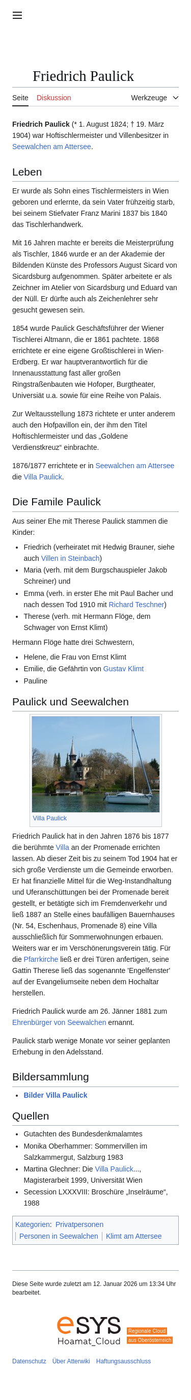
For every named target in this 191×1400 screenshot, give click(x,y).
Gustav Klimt (123, 669)
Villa (62, 847)
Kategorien (32, 1224)
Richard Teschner (136, 605)
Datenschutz (29, 1361)
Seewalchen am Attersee (51, 146)
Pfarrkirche (41, 959)
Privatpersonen (79, 1224)
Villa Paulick (43, 477)
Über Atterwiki (71, 1361)
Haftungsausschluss (123, 1361)
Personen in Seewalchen (58, 1236)
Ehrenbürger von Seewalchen (59, 1022)
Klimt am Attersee (134, 1236)
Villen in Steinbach (70, 558)
